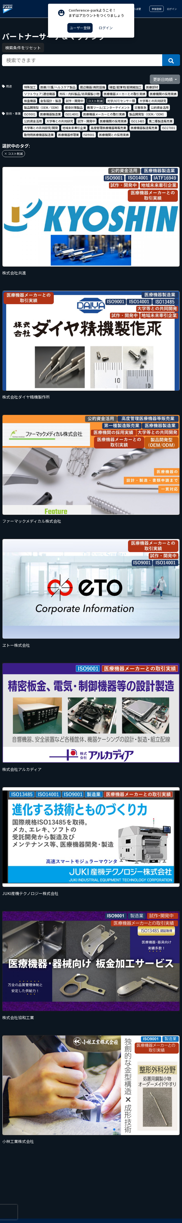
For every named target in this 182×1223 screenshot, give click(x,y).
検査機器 (30, 101)
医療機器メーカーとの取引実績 (124, 94)
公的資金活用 (160, 107)
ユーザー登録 (80, 27)
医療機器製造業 (50, 114)
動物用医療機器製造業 (39, 135)
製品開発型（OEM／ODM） (42, 107)
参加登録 (156, 9)
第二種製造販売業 (161, 121)
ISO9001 (30, 114)
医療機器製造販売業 (144, 128)
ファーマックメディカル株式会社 (31, 521)
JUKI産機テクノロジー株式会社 (30, 893)
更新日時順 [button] (163, 79)
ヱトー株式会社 (16, 645)
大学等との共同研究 (152, 101)
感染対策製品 (74, 107)
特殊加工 (30, 87)
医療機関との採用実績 (114, 135)
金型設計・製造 (50, 101)
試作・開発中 (74, 101)
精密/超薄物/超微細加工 (125, 87)
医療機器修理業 (68, 135)
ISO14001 (72, 114)
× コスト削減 (13, 153)
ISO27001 (168, 128)
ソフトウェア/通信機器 (39, 94)
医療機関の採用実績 (163, 94)
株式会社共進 (14, 273)
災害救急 (140, 107)
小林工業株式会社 (18, 1141)
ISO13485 (137, 121)
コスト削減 (95, 101)
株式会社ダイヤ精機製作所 (26, 397)
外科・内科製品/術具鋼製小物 (79, 94)
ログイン (172, 9)
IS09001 (89, 135)
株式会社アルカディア (22, 769)
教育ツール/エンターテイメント (108, 107)
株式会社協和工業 (18, 1017)
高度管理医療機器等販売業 (108, 128)
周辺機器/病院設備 (92, 87)
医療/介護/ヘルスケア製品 (58, 87)
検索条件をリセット (23, 48)
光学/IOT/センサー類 (121, 101)
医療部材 (152, 87)
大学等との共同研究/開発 (41, 128)
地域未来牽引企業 (74, 128)
